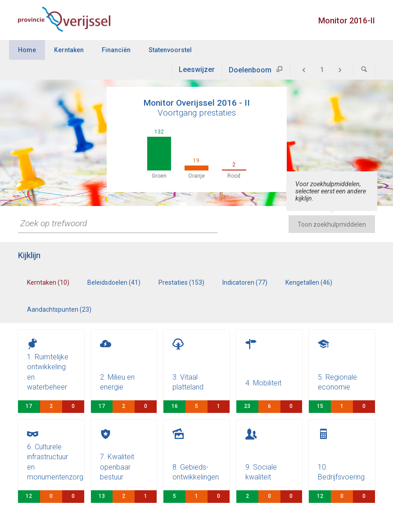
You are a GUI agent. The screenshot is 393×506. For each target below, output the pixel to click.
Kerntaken (69, 50)
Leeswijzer (197, 69)
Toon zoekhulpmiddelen (332, 224)
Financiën (116, 50)
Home (27, 50)
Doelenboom (250, 70)
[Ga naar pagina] (322, 70)
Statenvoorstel (170, 50)
